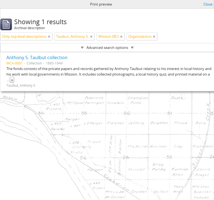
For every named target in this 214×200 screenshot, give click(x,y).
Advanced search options (107, 47)
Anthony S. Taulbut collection (37, 57)
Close (207, 4)
